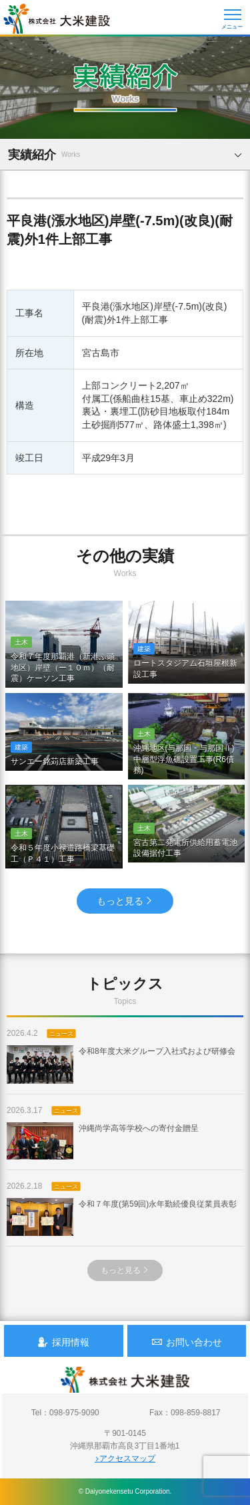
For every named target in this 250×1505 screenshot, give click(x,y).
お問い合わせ (186, 1342)
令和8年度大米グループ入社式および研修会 (121, 1064)
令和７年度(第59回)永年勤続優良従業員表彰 (122, 1216)
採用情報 (63, 1342)
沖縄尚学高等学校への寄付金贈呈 (103, 1140)
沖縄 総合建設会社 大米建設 (56, 18)
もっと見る (125, 901)
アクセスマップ (125, 1458)
